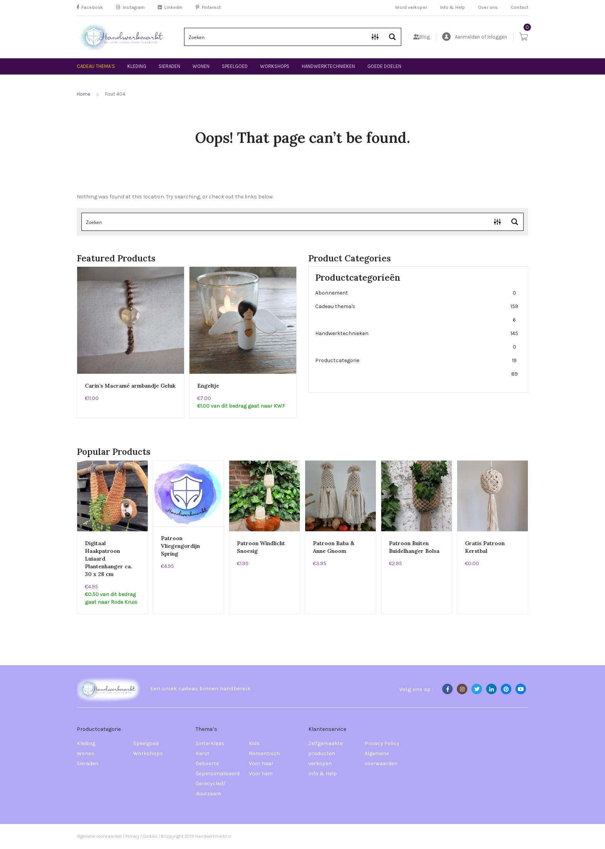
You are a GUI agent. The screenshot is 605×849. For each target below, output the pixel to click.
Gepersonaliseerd (218, 773)
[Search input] (276, 37)
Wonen (201, 66)
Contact (519, 7)
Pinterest (208, 7)
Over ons (488, 7)
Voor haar (261, 763)
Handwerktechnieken (328, 66)
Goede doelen (384, 66)
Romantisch (264, 753)
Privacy (132, 836)
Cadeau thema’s (96, 66)
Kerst (203, 753)
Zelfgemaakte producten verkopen (325, 753)
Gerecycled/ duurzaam (210, 788)
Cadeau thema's (416, 313)
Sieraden (169, 66)
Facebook (90, 7)
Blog (421, 37)
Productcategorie (416, 367)
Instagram (130, 7)
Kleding (136, 66)
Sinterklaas (210, 743)
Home (83, 94)
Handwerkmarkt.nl (213, 836)
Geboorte (207, 763)
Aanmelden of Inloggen (474, 37)
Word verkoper (411, 7)
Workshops (274, 66)
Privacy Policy (382, 743)
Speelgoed (235, 66)
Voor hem (261, 773)
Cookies (151, 836)
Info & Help (452, 7)
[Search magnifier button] (392, 37)
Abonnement (416, 293)
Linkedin (170, 7)
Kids (254, 743)
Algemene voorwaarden (381, 758)
